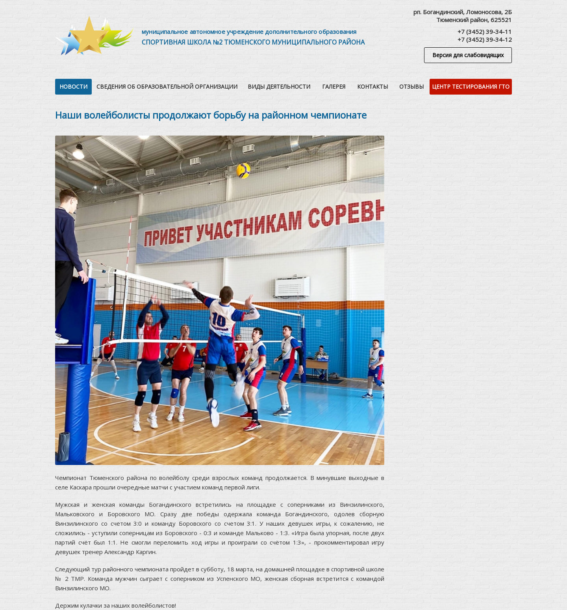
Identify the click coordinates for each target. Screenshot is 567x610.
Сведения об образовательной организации (166, 86)
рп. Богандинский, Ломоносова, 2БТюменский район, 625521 (462, 16)
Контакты (372, 86)
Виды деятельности (279, 86)
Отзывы (411, 86)
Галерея (333, 86)
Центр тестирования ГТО (471, 86)
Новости (73, 86)
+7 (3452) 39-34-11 (485, 31)
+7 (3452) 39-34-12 (485, 39)
